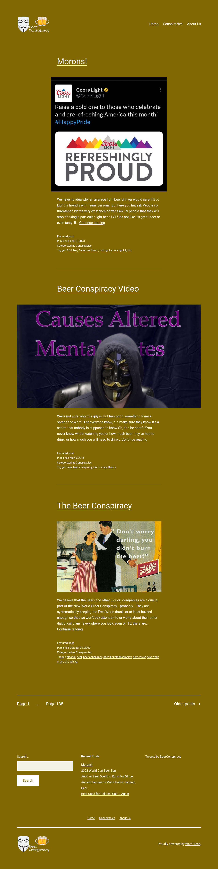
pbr (66, 661)
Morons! (72, 61)
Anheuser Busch (88, 250)
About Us (194, 24)
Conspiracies (173, 24)
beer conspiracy (82, 467)
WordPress (192, 844)
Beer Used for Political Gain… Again (105, 794)
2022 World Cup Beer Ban (98, 770)
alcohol (71, 657)
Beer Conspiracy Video (98, 289)
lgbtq (128, 250)
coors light (117, 250)
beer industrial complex (117, 657)
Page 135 (54, 703)
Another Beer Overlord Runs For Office (107, 776)
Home (153, 24)
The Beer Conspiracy (94, 506)
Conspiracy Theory (104, 467)
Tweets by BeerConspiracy (163, 756)
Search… (23, 756)
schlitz (73, 661)
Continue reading (92, 223)
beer (69, 467)
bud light (104, 250)
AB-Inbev (72, 250)
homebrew (139, 657)
